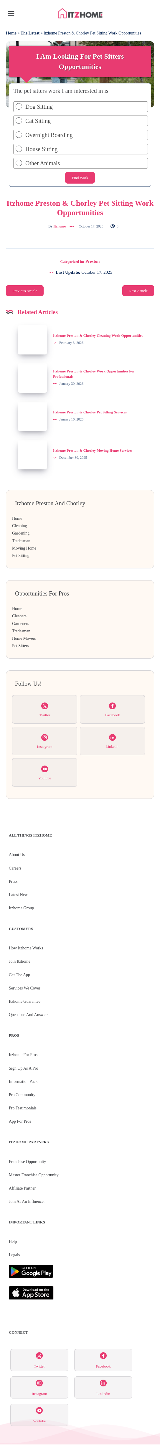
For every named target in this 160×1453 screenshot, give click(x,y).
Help (13, 1241)
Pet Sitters (20, 646)
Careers (15, 868)
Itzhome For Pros (23, 1055)
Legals (14, 1255)
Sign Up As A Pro (23, 1068)
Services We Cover (24, 988)
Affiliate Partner (22, 1188)
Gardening (20, 533)
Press (13, 881)
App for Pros (20, 1121)
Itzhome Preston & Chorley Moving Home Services (92, 450)
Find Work (80, 178)
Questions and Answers (29, 1014)
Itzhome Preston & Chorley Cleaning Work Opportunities (98, 336)
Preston (92, 261)
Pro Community (22, 1095)
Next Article (138, 290)
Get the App (19, 975)
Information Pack (23, 1081)
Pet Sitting (20, 555)
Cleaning (19, 526)
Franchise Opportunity (27, 1162)
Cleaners (19, 616)
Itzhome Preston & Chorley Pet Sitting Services (90, 412)
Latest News (19, 895)
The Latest (30, 33)
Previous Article (24, 290)
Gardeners (20, 623)
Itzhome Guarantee (24, 1001)
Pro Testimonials (23, 1108)
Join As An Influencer (27, 1201)
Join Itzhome (19, 961)
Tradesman (21, 541)
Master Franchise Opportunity (34, 1175)
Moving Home (24, 548)
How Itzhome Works (26, 948)
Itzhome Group (21, 908)
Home (11, 33)
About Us (17, 854)
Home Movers (24, 638)
